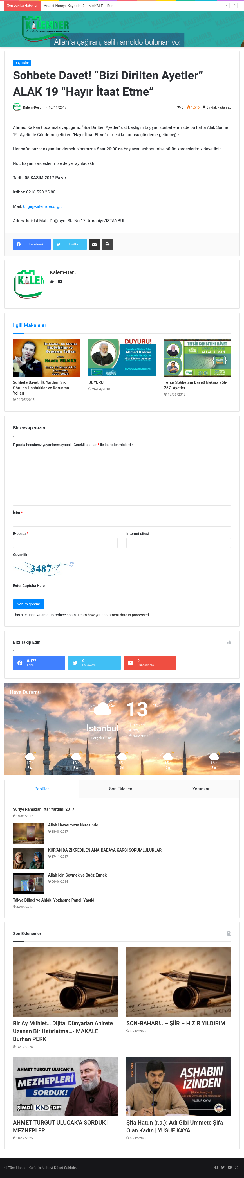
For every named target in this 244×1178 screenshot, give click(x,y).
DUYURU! (96, 382)
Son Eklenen (120, 788)
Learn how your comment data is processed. (114, 615)
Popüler (42, 788)
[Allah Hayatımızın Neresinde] (28, 833)
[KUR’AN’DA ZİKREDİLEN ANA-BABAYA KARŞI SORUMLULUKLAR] (28, 858)
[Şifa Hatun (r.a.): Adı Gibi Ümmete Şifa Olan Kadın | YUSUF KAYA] (178, 1086)
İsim (18, 512)
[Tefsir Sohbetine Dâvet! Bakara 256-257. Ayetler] (197, 358)
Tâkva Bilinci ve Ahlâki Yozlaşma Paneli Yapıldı (54, 900)
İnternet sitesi (137, 533)
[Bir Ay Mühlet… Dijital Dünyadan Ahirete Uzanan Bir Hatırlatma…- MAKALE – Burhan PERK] (65, 982)
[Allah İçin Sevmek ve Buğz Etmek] (28, 883)
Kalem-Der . (32, 107)
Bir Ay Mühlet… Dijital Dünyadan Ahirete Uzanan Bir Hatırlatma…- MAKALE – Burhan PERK (63, 1031)
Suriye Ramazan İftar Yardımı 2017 (43, 809)
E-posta (20, 533)
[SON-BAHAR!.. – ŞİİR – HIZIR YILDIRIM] (178, 982)
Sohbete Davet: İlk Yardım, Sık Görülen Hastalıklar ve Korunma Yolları (41, 387)
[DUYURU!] (121, 358)
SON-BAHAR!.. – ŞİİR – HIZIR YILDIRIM (175, 1023)
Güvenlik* (21, 555)
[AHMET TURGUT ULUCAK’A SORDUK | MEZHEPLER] (65, 1086)
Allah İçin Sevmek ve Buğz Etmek (77, 875)
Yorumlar (200, 788)
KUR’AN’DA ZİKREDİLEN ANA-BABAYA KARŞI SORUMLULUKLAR (105, 850)
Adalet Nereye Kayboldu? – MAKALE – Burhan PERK (86, 6)
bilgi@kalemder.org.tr (43, 206)
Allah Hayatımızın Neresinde (73, 825)
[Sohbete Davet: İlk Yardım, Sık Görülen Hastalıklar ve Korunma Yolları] (46, 358)
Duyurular (22, 63)
